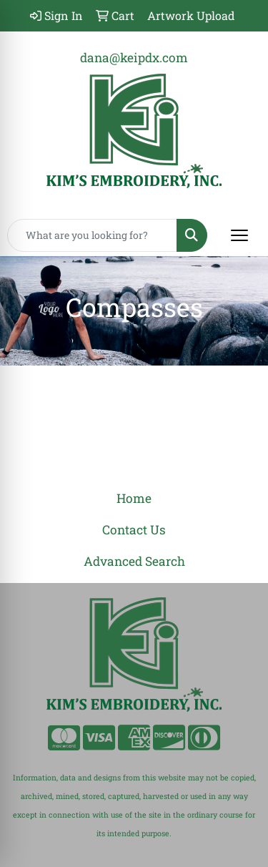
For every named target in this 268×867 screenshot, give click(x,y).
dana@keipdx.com (134, 57)
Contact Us (134, 529)
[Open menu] (239, 235)
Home (134, 498)
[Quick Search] (92, 235)
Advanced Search (134, 561)
